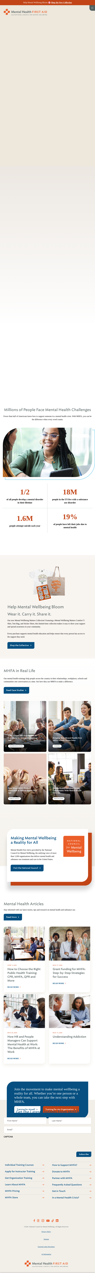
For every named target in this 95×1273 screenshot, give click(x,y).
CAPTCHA (8, 1136)
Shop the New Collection (61, 2)
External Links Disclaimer (46, 1247)
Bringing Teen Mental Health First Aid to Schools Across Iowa (67, 739)
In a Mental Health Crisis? (65, 1197)
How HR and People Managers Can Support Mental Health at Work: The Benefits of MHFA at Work (23, 1044)
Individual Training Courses (19, 1164)
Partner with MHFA (62, 1178)
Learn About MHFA (15, 1184)
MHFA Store (11, 1197)
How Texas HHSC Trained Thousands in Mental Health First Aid (22, 790)
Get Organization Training (18, 1178)
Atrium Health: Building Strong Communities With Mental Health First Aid (67, 790)
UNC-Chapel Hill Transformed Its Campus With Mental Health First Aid (22, 738)
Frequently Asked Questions (67, 1184)
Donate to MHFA (61, 1171)
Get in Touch (58, 1191)
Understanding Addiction (69, 1037)
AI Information (46, 1254)
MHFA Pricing (12, 1190)
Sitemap (46, 1239)
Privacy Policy (46, 1232)
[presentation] (22, 1144)
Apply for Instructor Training (20, 1171)
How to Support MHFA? (64, 1165)
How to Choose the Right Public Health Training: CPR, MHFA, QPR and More (23, 974)
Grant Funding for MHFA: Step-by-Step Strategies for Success (69, 973)
